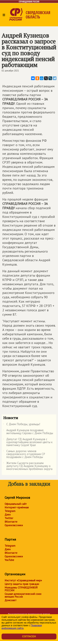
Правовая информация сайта (22, 627)
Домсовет (11, 600)
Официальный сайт (16, 503)
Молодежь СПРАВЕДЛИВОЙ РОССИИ (21, 589)
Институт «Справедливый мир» (23, 580)
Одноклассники (14, 525)
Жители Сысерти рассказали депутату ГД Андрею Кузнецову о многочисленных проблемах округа (27, 466)
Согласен (29, 636)
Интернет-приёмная (17, 507)
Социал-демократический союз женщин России (23, 595)
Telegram (10, 511)
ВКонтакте (11, 521)
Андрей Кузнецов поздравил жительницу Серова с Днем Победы (28, 432)
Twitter (9, 518)
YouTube (9, 560)
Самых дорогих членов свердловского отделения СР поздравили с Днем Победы (24, 454)
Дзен (8, 514)
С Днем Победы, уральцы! (21, 425)
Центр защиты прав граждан (22, 584)
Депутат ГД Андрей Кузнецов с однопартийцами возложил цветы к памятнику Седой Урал (28, 442)
